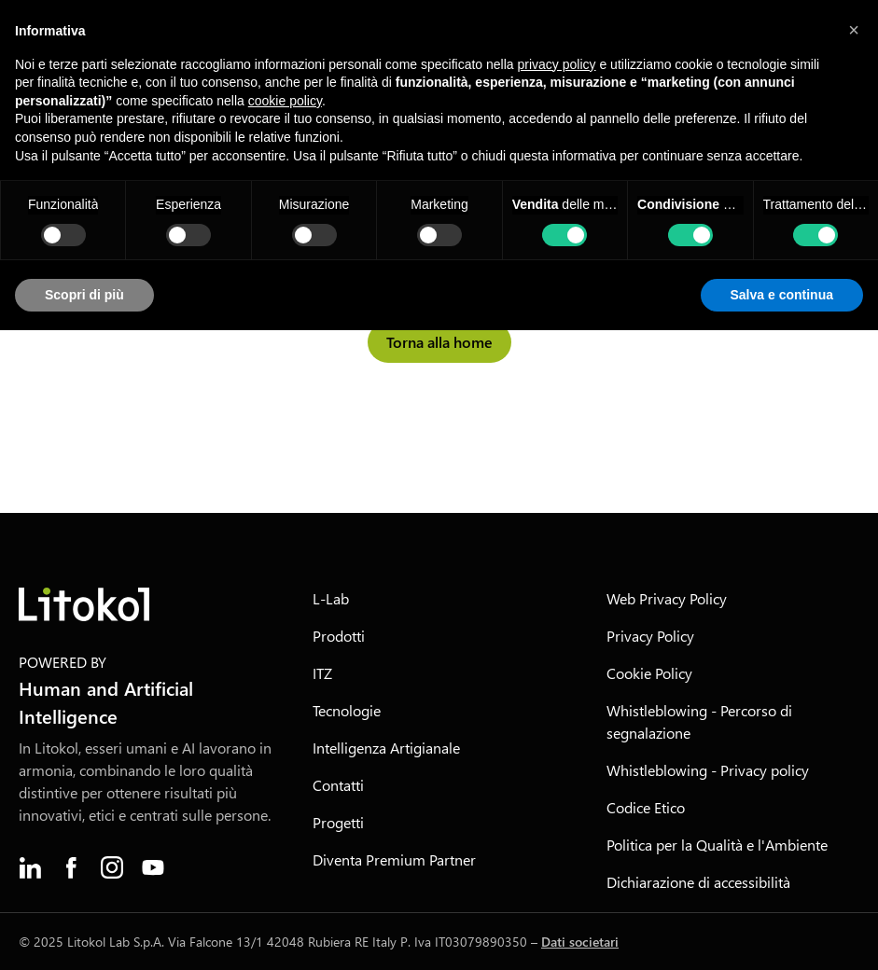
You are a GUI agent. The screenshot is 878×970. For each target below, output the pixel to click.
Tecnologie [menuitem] (347, 710)
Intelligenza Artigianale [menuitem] (386, 747)
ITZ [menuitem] (322, 673)
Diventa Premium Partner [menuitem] (394, 859)
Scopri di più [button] (84, 294)
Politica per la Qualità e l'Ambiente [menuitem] (717, 844)
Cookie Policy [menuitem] (649, 673)
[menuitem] (30, 867)
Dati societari (580, 941)
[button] (854, 30)
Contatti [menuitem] (338, 785)
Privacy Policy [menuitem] (650, 635)
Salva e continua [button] (782, 294)
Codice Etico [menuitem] (645, 807)
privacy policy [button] (557, 64)
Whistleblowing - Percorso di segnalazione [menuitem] (699, 721)
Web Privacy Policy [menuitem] (666, 598)
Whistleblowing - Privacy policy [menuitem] (707, 770)
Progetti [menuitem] (338, 822)
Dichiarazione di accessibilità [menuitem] (698, 882)
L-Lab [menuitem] (331, 598)
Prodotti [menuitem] (339, 635)
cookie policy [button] (285, 100)
